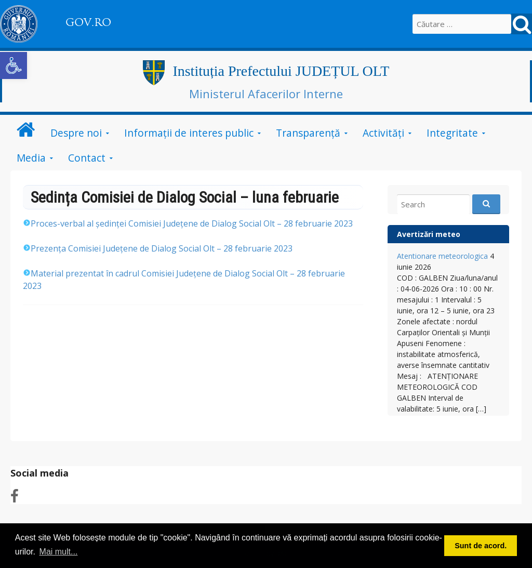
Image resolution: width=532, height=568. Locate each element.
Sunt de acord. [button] (481, 545)
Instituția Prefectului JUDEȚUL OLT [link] (280, 71)
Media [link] (31, 158)
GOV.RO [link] (88, 22)
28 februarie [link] (188, 223)
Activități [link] (383, 133)
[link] (13, 65)
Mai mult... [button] (58, 551)
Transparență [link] (308, 133)
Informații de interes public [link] (189, 133)
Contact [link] (86, 158)
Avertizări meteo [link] (428, 234)
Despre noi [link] (76, 133)
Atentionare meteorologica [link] (442, 256)
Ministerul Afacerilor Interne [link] (266, 93)
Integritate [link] (452, 133)
